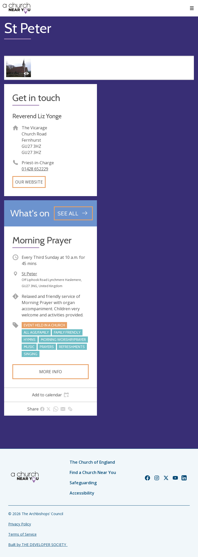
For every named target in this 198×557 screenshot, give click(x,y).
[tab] (50, 394)
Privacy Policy (19, 524)
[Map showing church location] (147, 130)
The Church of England (92, 462)
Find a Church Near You (93, 472)
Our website (29, 182)
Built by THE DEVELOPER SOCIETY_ (38, 544)
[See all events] (73, 213)
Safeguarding (83, 483)
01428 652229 (35, 169)
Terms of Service (22, 534)
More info (50, 372)
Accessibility (82, 493)
